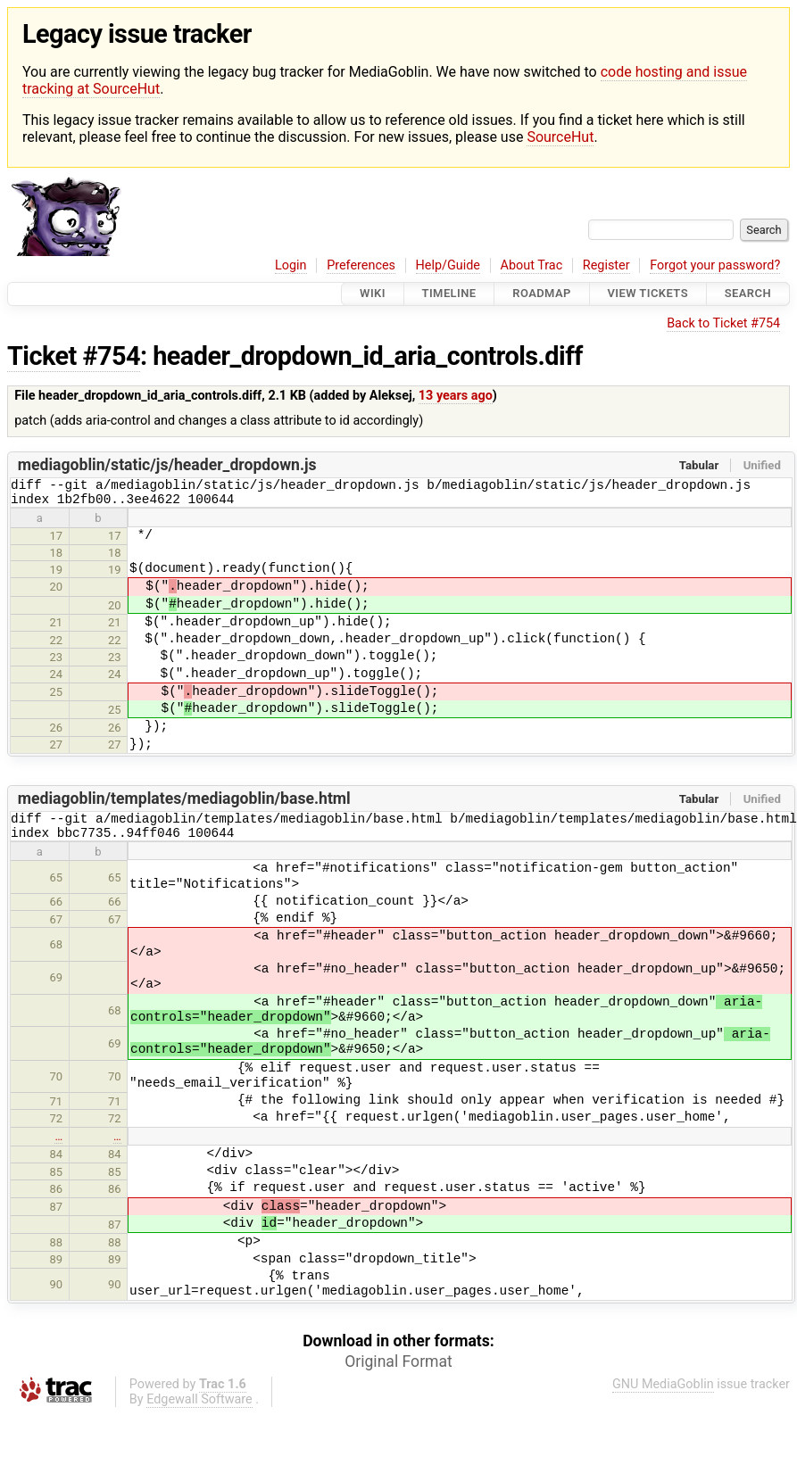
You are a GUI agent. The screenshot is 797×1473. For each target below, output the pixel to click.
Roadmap (541, 294)
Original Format (398, 1372)
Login (291, 265)
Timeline (449, 294)
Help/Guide (448, 265)
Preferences (361, 265)
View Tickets (648, 294)
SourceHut (560, 136)
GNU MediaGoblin (663, 1395)
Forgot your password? (715, 265)
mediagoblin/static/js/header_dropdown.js (167, 465)
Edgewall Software (199, 1410)
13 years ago (456, 395)
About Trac (532, 265)
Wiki (373, 294)
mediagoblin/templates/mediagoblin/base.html (184, 804)
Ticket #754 (73, 356)
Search (748, 294)
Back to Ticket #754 (723, 323)
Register (606, 265)
